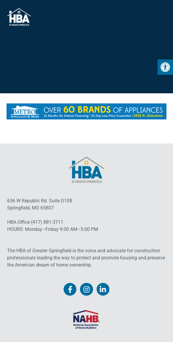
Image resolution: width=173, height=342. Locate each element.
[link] (165, 67)
